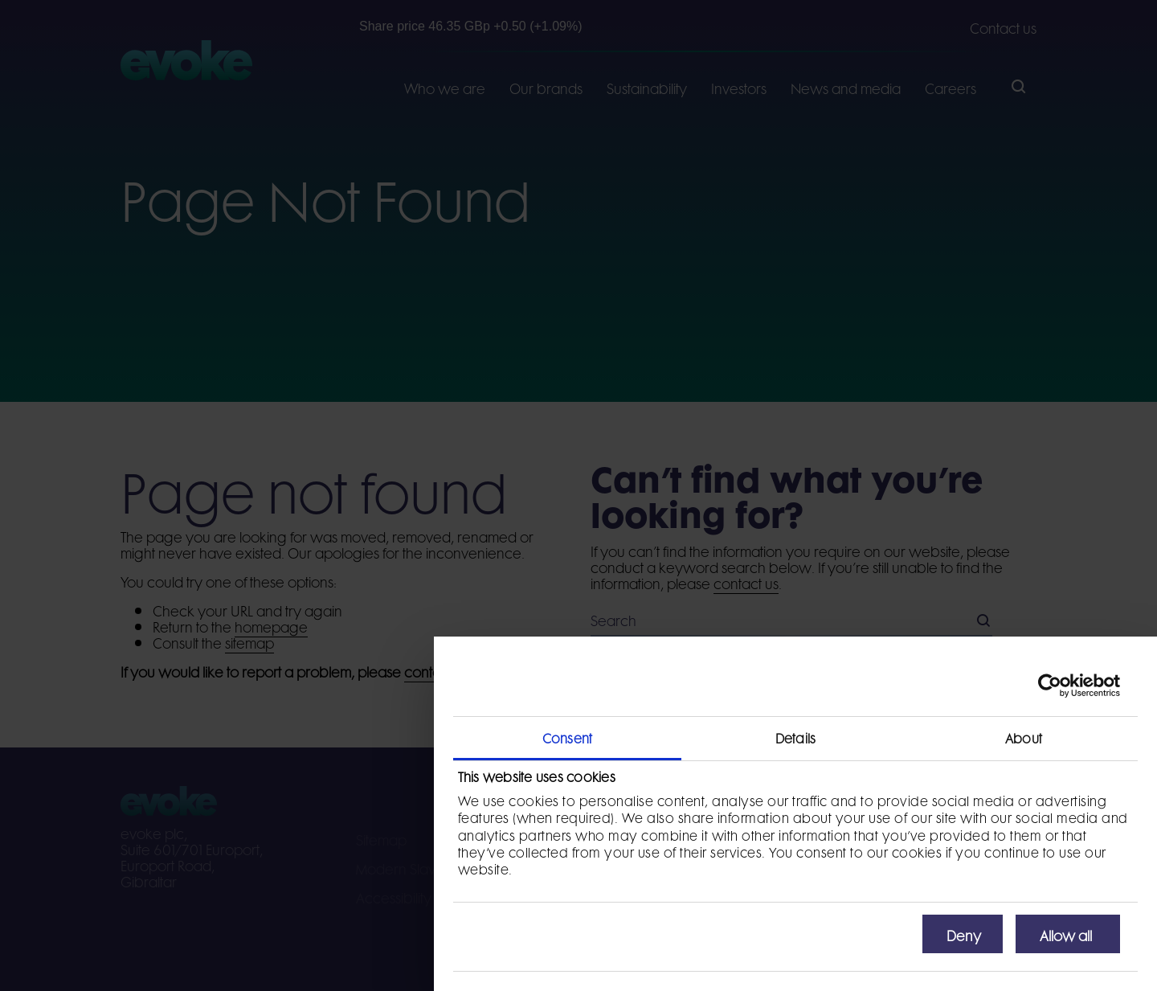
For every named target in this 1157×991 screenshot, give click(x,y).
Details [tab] (795, 737)
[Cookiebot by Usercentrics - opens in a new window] (1049, 686)
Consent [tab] (567, 737)
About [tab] (1023, 737)
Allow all (1066, 934)
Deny (963, 934)
